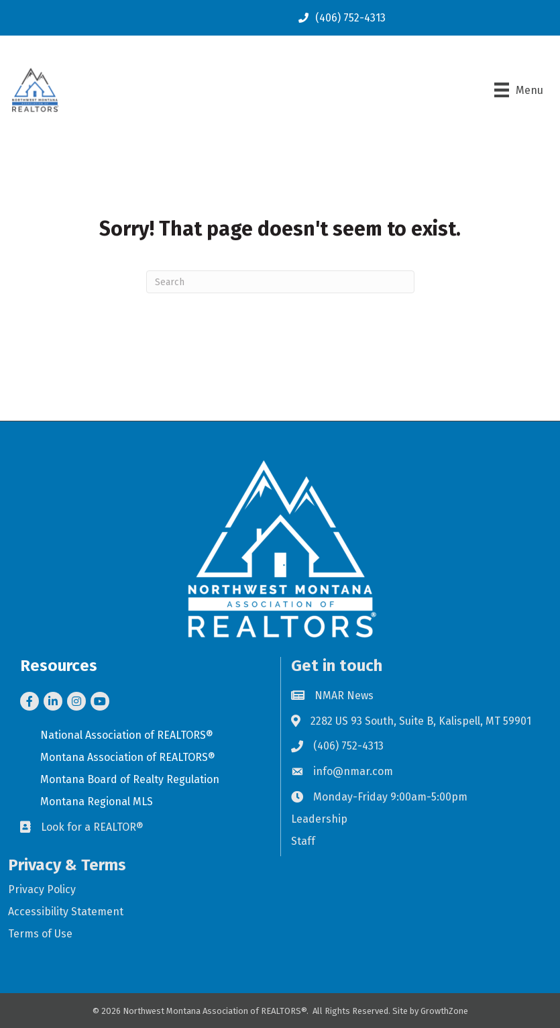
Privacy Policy (42, 889)
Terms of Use (40, 933)
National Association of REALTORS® (126, 735)
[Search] (280, 281)
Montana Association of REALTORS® (127, 757)
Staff (303, 841)
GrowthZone (444, 1011)
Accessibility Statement (65, 911)
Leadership (319, 819)
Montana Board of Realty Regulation (129, 779)
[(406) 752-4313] (339, 17)
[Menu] (519, 90)
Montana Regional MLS (96, 801)
